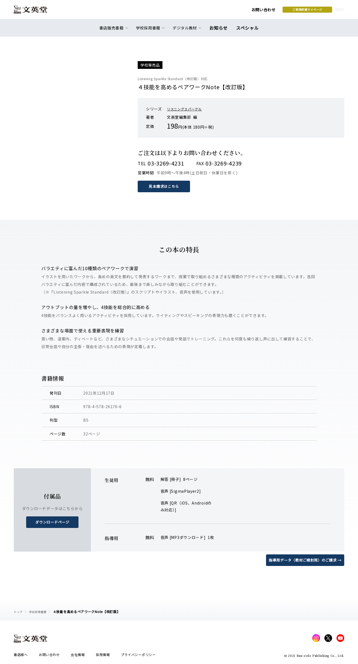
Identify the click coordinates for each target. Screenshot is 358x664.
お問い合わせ (220, 11)
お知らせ (220, 31)
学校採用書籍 (41, 611)
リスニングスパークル (187, 109)
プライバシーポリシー (138, 656)
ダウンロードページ (52, 522)
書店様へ (21, 656)
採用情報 (103, 656)
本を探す (319, 11)
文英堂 (35, 12)
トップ (19, 611)
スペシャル (246, 31)
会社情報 (78, 656)
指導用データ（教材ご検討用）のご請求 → (302, 560)
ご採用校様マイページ (264, 11)
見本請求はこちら (165, 186)
